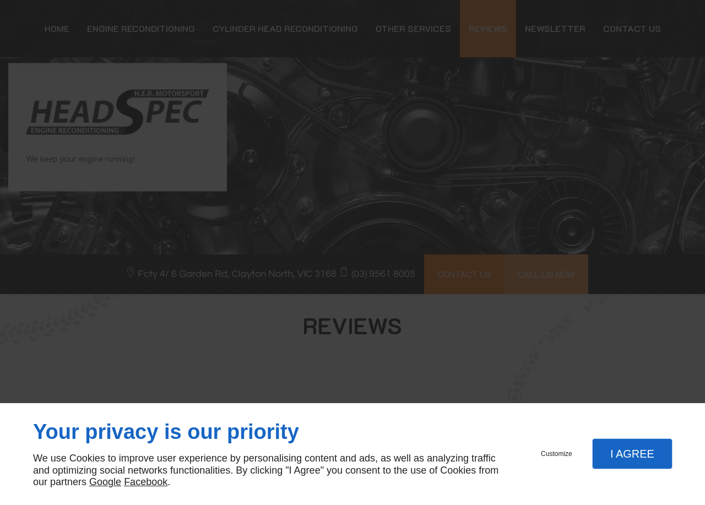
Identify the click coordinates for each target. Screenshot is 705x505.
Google (105, 481)
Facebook (145, 481)
